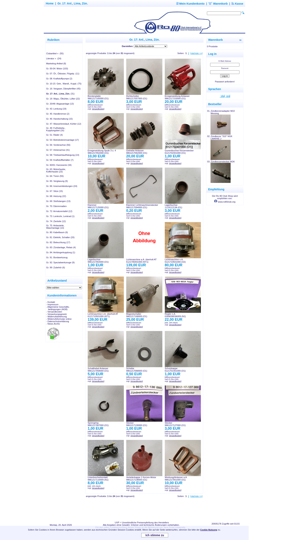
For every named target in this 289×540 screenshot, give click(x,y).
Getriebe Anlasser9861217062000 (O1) (136, 151)
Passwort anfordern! (225, 81)
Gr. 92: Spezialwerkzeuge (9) (60, 262)
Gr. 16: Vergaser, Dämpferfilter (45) (63, 88)
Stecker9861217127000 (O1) (175, 424)
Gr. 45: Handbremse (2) (57, 114)
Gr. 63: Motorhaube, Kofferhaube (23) (56, 170)
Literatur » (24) (53, 58)
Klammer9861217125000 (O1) (98, 206)
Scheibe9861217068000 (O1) (136, 369)
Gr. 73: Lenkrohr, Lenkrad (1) (60, 216)
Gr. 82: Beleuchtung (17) (58, 242)
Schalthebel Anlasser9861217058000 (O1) (98, 369)
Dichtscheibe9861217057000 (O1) (136, 97)
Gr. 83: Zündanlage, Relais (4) (61, 247)
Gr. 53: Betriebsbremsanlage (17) (62, 140)
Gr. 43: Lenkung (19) (56, 109)
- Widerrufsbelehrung (56, 316)
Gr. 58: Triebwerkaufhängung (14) (62, 155)
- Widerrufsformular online (59, 319)
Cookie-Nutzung (208, 530)
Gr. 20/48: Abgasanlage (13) (60, 103)
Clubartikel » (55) (55, 53)
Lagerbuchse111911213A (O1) (173, 206)
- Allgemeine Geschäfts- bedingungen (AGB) (58, 308)
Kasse (237, 3)
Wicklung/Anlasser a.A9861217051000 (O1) (176, 478)
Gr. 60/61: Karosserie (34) (59, 165)
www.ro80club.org (224, 202)
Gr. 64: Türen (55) (55, 176)
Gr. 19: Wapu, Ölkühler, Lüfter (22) (63, 98)
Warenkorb (218, 3)
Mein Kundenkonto (190, 3)
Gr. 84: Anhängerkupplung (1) (60, 252)
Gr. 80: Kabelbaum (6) (57, 232)
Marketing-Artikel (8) (56, 63)
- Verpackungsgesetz (56, 314)
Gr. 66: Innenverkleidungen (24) (61, 186)
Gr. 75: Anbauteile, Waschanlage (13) (55, 226)
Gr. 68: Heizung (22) (56, 196)
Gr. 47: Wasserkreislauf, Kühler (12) (63, 124)
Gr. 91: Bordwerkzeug (56, 257)
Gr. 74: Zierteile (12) (56, 221)
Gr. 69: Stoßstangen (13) (58, 201)
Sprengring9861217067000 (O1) (98, 424)
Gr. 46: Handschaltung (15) (59, 119)
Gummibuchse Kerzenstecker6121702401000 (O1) (179, 151)
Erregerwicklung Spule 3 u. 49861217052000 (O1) (102, 151)
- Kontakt (50, 302)
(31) (60, 93)
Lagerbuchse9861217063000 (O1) (98, 260)
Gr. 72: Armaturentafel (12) (59, 211)
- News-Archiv (53, 324)
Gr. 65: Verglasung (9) (57, 181)
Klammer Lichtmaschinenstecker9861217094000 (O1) (142, 206)
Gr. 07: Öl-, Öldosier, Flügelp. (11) (62, 73)
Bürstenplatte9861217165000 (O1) (98, 97)
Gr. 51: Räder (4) (54, 135)
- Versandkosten (54, 311)
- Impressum (52, 304)
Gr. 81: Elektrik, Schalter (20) (60, 237)
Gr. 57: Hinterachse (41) (58, 150)
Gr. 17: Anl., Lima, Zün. (72, 3)
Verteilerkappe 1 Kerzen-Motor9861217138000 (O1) (141, 478)
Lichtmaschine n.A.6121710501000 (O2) (175, 260)
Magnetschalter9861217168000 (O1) (136, 315)
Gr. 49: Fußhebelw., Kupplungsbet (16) (55, 129)
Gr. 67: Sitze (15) (54, 191)
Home (50, 3)
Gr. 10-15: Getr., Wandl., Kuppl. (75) (63, 83)
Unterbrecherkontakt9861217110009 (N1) (98, 478)
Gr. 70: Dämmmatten (56, 206)
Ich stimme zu (155, 535)
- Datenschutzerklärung (57, 321)
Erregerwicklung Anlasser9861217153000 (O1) (177, 97)
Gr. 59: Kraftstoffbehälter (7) (59, 160)
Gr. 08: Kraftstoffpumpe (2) (59, 78)
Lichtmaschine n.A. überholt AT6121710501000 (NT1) (103, 315)
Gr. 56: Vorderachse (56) (58, 145)
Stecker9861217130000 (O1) (136, 424)
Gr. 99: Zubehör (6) (55, 267)
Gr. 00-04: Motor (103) (57, 68)
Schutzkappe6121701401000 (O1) (175, 369)
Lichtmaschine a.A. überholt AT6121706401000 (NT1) (141, 260)
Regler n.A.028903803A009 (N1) (175, 315)
